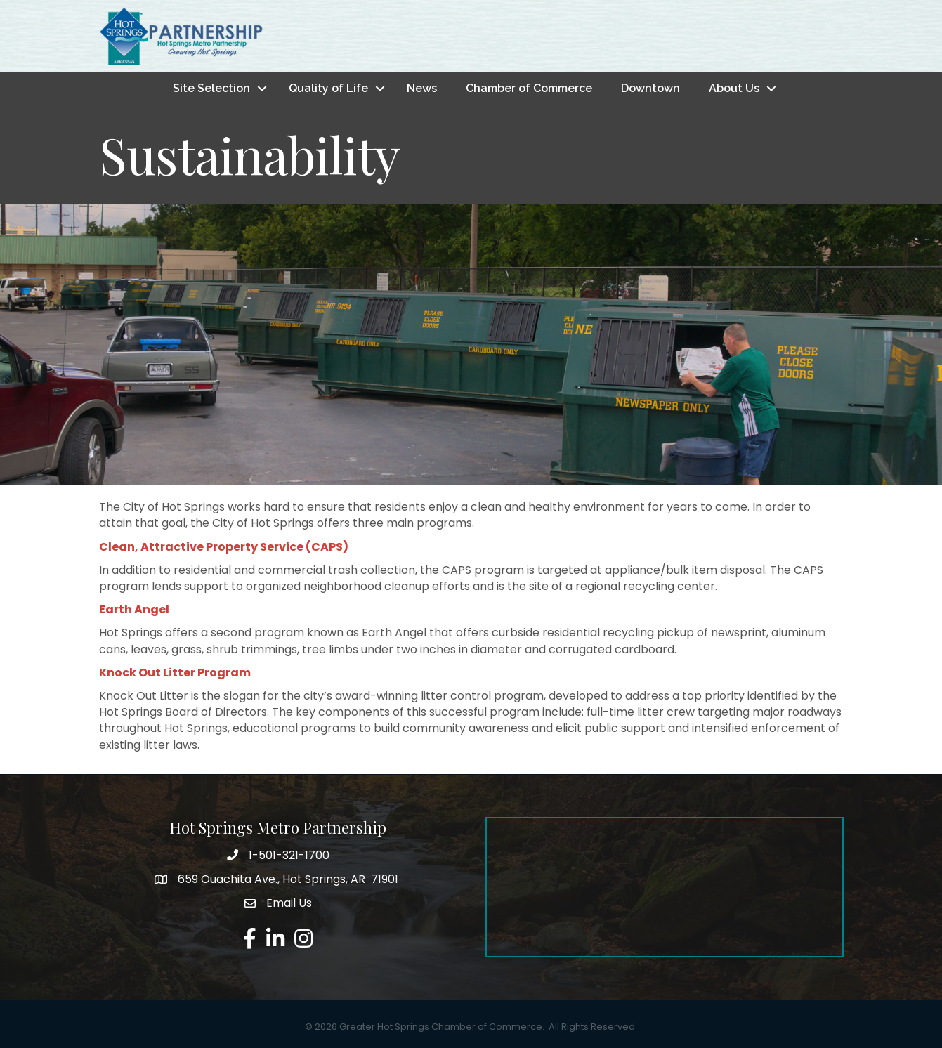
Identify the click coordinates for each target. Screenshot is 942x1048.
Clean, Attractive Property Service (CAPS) (223, 547)
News (422, 88)
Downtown (650, 88)
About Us (734, 88)
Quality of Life (328, 88)
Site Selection (211, 88)
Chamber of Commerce (529, 88)
